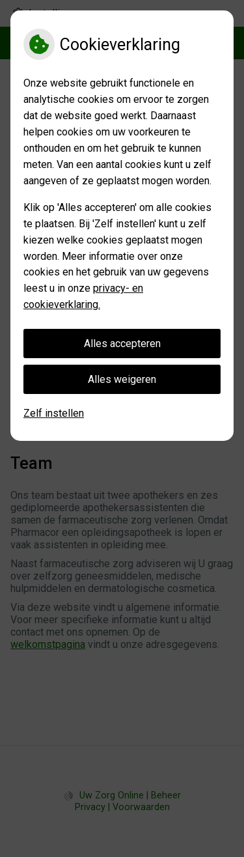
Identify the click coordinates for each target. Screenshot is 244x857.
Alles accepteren (122, 343)
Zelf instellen (53, 413)
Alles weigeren (122, 379)
